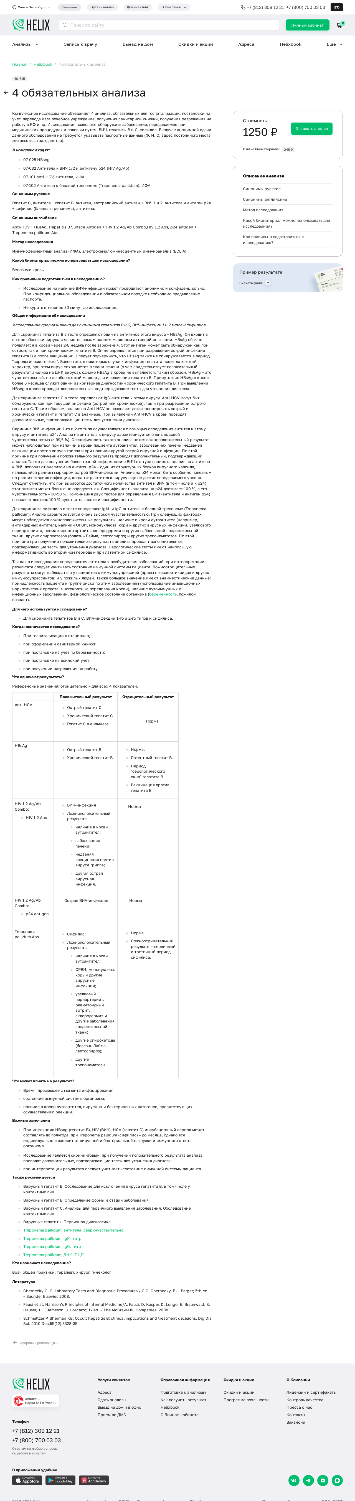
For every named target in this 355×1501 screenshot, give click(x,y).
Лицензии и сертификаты (311, 1392)
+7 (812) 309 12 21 (265, 7)
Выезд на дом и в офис (119, 1407)
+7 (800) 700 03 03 (305, 7)
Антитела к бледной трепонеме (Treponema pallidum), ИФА (93, 185)
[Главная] (49, 1384)
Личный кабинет (307, 25)
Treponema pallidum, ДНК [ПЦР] (54, 1254)
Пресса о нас (299, 1407)
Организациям (102, 7)
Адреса (246, 44)
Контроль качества (304, 1399)
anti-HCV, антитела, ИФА (60, 176)
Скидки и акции (195, 44)
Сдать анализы (112, 1399)
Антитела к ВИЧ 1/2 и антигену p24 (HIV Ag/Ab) (83, 168)
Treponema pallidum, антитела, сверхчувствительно (73, 1230)
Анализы (22, 44)
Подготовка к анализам (183, 1392)
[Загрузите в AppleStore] (27, 1480)
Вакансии (295, 1422)
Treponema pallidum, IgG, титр (52, 1246)
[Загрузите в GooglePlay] (60, 1480)
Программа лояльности (246, 1399)
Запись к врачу (80, 44)
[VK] (294, 1480)
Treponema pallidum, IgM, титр (52, 1238)
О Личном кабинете (180, 1414)
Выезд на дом (138, 44)
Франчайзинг (138, 7)
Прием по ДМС (112, 1414)
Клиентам (70, 7)
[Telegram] (308, 1480)
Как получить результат (183, 1399)
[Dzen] (322, 1480)
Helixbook (290, 44)
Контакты (295, 1414)
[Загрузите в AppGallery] (94, 1480)
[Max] (337, 1480)
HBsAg (43, 159)
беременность (163, 594)
